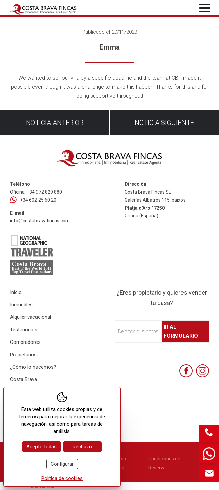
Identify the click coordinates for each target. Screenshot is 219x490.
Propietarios (23, 355)
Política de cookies (62, 478)
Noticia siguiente (164, 123)
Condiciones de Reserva (164, 463)
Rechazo (82, 447)
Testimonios (24, 330)
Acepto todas (41, 447)
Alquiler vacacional (30, 317)
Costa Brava (23, 379)
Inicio (16, 292)
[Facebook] (186, 370)
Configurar (62, 464)
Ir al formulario (181, 331)
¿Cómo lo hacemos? (33, 367)
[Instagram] (202, 370)
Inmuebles (21, 305)
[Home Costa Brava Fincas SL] (43, 8)
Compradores (25, 342)
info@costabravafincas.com (40, 220)
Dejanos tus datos (138, 331)
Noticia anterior (54, 123)
